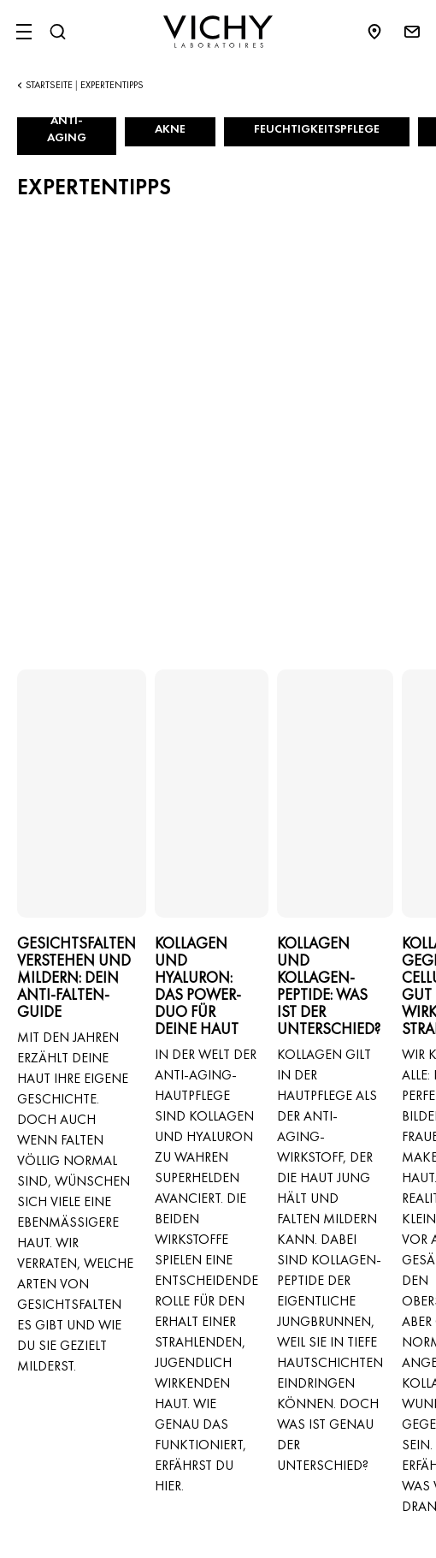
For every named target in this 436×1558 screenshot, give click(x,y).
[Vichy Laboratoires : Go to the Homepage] (218, 31)
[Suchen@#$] (57, 31)
